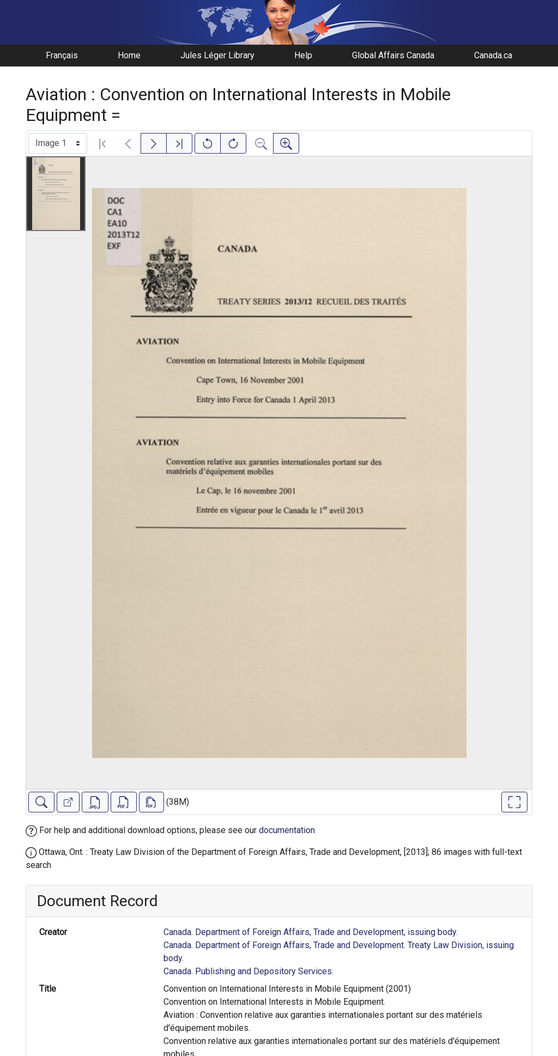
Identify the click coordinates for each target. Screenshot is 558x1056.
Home (129, 55)
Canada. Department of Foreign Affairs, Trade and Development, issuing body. (310, 932)
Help (303, 55)
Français (62, 55)
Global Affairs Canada (393, 55)
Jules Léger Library (217, 55)
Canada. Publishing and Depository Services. (248, 971)
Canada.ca (493, 55)
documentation (287, 830)
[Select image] (57, 143)
